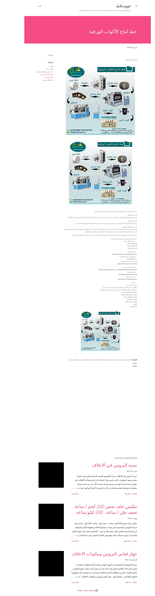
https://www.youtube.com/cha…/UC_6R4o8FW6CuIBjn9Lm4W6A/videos (108, 269)
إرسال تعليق (117, 541)
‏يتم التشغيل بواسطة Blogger (78, 590)
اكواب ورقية (39, 69)
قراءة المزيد (64, 494)
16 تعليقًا (118, 582)
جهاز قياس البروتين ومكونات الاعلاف (94, 553)
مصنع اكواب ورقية (38, 80)
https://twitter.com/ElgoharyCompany (117, 279)
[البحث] (29, 6)
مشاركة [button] (40, 55)
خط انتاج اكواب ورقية (37, 74)
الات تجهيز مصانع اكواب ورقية (34, 71)
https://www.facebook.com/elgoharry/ (117, 263)
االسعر (41, 66)
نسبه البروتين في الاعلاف (104, 465)
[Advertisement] (93, 432)
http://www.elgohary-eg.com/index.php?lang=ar (114, 254)
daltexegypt (113, 6)
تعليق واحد (117, 494)
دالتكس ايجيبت (38, 77)
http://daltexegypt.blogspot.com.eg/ (118, 274)
